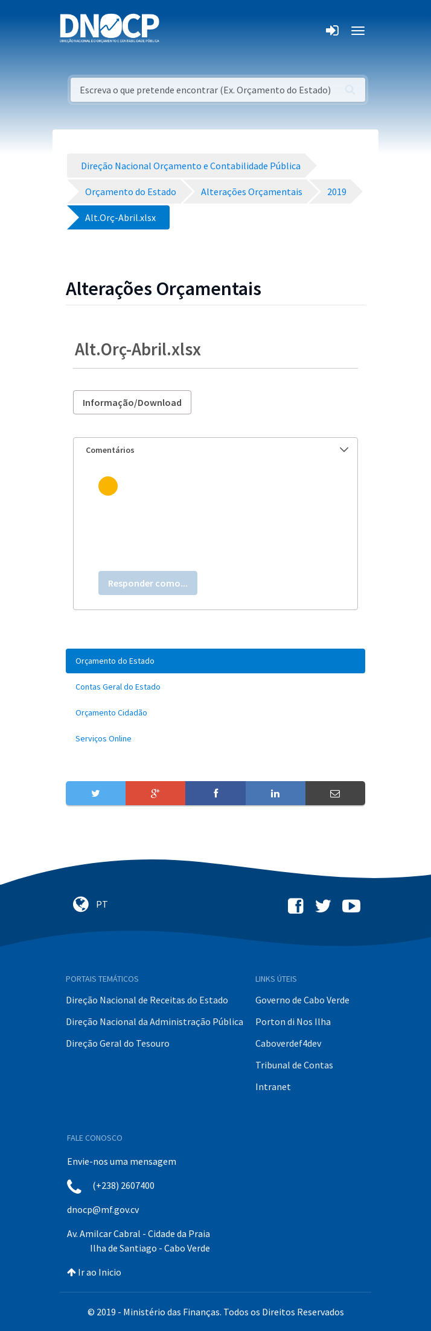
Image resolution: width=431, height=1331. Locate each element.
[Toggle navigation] (175, 30)
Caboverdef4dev (288, 1043)
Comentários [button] (217, 449)
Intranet (273, 1086)
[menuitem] (215, 661)
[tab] (215, 450)
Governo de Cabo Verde (302, 1000)
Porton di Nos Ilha (293, 1021)
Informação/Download (132, 402)
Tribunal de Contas (294, 1065)
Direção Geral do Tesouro (118, 1043)
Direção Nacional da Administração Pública (154, 1021)
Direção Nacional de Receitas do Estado (147, 1000)
